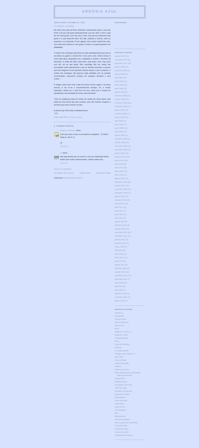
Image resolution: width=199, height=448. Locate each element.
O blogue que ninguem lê (125, 354)
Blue (116, 413)
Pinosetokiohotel (121, 338)
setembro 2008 (121, 96)
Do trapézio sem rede (123, 385)
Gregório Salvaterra (68, 130)
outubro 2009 (120, 142)
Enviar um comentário (62, 169)
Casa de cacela (121, 400)
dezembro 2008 (121, 106)
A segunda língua (122, 429)
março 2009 (119, 117)
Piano (117, 341)
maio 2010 (119, 168)
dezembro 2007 (121, 63)
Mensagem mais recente (64, 173)
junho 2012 (119, 258)
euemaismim (120, 378)
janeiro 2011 (120, 196)
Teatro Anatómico (122, 322)
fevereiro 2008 (120, 70)
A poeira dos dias (122, 432)
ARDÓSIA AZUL (99, 11)
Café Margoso (120, 410)
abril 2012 (119, 250)
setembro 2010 (121, 182)
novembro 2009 (121, 146)
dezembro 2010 (121, 193)
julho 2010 (119, 175)
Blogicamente (120, 416)
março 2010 (119, 160)
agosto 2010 (120, 178)
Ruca (117, 328)
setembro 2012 (121, 268)
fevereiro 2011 (120, 200)
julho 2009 (119, 132)
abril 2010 (119, 164)
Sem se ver (119, 325)
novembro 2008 (121, 103)
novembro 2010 (121, 189)
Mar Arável (119, 357)
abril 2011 (119, 207)
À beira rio (119, 313)
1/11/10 (63, 163)
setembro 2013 (121, 293)
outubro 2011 (120, 229)
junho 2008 (119, 85)
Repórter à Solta (121, 335)
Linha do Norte (120, 360)
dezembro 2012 (121, 279)
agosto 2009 (120, 135)
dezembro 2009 (121, 150)
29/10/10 (64, 146)
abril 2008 (119, 78)
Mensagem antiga (103, 173)
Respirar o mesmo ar (123, 332)
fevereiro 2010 (120, 157)
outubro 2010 (120, 186)
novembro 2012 (121, 276)
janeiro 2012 (120, 240)
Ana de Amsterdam (122, 419)
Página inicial (85, 173)
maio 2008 (119, 81)
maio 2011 (119, 211)
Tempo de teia (120, 319)
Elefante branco (121, 382)
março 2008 (119, 74)
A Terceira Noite (121, 426)
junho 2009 (119, 128)
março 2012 (119, 247)
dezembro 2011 (121, 236)
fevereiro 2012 (120, 243)
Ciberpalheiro (120, 397)
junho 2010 (119, 171)
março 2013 (119, 283)
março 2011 (119, 204)
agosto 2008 (120, 92)
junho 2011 (119, 214)
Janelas (118, 366)
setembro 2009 (121, 139)
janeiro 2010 (120, 153)
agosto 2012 (120, 265)
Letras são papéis (122, 363)
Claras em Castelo (122, 394)
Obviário (118, 347)
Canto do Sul (120, 407)
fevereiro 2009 (120, 114)
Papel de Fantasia (122, 344)
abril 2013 (119, 286)
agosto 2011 (120, 222)
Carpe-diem (119, 404)
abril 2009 (119, 121)
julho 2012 (119, 261)
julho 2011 (119, 218)
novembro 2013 (121, 297)
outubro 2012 (120, 272)
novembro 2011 (121, 232)
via (61, 153)
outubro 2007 (120, 56)
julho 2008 (119, 88)
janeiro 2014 (120, 301)
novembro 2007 (121, 60)
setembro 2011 (121, 225)
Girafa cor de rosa (122, 369)
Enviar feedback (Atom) (73, 178)
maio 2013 (119, 290)
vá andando (119, 316)
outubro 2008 (120, 99)
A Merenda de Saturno (124, 435)
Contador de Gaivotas (123, 391)
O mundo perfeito (122, 351)
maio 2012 (119, 254)
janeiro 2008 (120, 67)
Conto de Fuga (121, 388)
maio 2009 (119, 124)
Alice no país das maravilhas (126, 423)
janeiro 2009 (120, 110)
